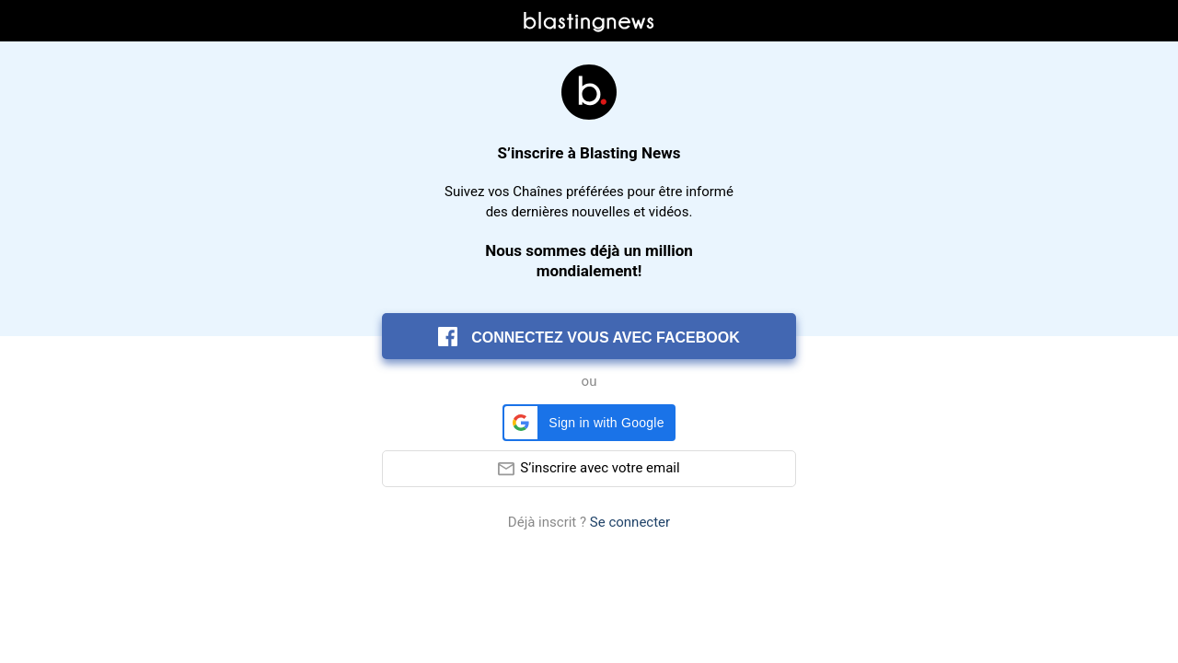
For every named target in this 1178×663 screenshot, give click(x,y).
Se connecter (630, 522)
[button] (588, 422)
